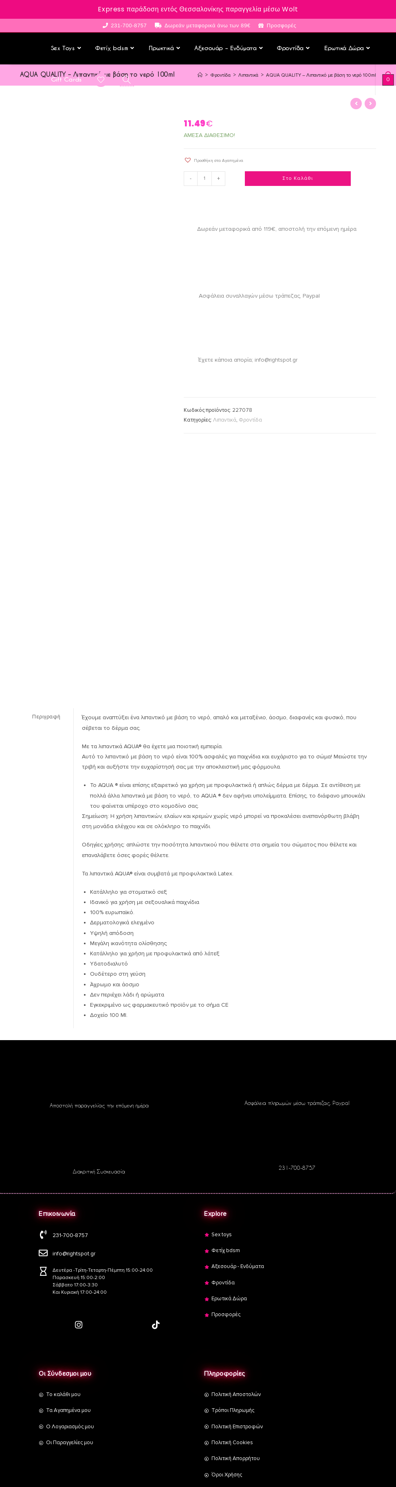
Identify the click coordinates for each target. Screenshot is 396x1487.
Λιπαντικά (224, 419)
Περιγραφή (46, 716)
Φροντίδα (250, 419)
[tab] (46, 716)
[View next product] (370, 102)
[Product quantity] (205, 177)
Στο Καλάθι (297, 178)
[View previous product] (356, 102)
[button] (213, 159)
